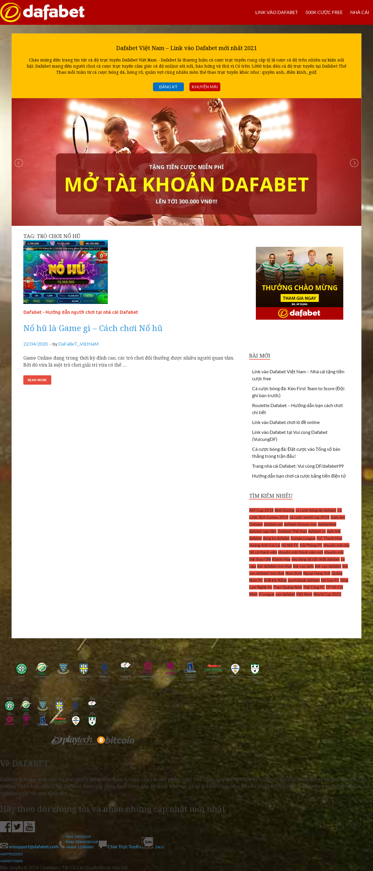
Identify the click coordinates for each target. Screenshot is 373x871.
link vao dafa (303, 566)
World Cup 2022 (327, 594)
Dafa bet (337, 517)
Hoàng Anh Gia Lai (264, 545)
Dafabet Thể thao (292, 531)
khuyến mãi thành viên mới (300, 552)
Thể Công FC (314, 587)
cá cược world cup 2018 (309, 517)
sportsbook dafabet (304, 580)
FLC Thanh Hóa (329, 538)
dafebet (255, 538)
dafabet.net (273, 524)
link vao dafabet (328, 566)
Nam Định (293, 573)
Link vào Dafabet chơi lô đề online (286, 422)
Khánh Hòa (281, 559)
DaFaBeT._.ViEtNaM (78, 343)
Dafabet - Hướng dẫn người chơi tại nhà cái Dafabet (80, 312)
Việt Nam (304, 594)
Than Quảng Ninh (287, 587)
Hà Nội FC (290, 545)
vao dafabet (285, 594)
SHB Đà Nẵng (275, 580)
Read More (37, 380)
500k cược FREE (324, 12)
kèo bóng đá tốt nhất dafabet (315, 559)
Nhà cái (359, 12)
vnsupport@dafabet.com (29, 846)
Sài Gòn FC (330, 580)
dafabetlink (327, 524)
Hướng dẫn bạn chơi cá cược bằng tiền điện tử (299, 475)
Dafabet (256, 524)
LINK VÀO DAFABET (276, 12)
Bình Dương (285, 510)
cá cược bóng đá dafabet (315, 510)
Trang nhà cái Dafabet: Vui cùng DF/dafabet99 (298, 466)
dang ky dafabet (276, 538)
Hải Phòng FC (311, 545)
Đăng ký (168, 86)
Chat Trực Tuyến (120, 846)
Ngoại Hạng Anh (316, 573)
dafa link (334, 531)
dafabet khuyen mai (300, 524)
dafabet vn (317, 531)
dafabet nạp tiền (263, 531)
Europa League (303, 538)
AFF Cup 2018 (261, 510)
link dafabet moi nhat (274, 566)
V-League (266, 594)
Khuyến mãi (205, 86)
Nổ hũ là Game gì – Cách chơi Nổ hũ (93, 327)
